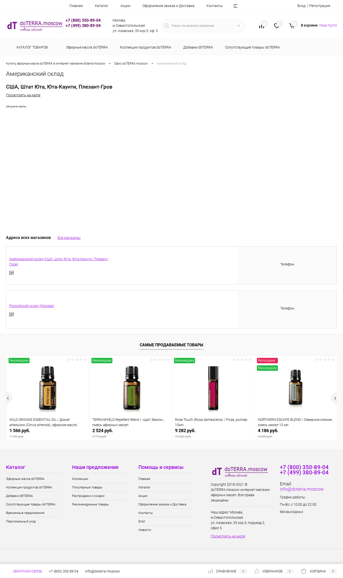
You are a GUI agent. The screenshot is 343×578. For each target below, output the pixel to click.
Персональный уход (21, 521)
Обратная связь (24, 571)
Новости (144, 530)
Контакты (215, 6)
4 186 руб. (296, 433)
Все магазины (69, 238)
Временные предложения (25, 513)
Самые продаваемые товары (171, 345)
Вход (301, 6)
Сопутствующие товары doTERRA (30, 504)
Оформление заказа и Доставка (168, 6)
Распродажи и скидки (88, 496)
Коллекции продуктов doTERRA (29, 487)
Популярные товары (87, 487)
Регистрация (319, 6)
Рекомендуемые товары (90, 504)
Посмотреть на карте (23, 95)
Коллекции (80, 479)
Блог (141, 521)
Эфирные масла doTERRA (25, 479)
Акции (125, 6)
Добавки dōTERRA (19, 496)
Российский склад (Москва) (31, 306)
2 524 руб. (130, 433)
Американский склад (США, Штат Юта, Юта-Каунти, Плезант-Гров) (58, 261)
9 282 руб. (213, 433)
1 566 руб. (48, 433)
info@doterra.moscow (302, 489)
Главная (76, 6)
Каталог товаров (31, 47)
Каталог (101, 6)
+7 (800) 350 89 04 (63, 571)
